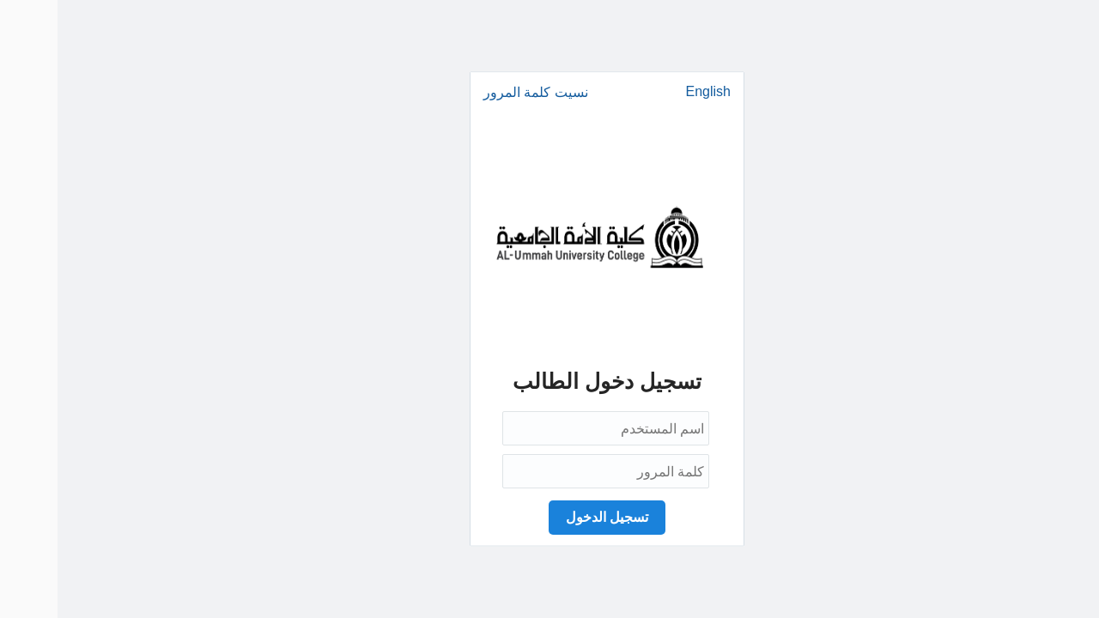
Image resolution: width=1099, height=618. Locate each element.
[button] (549, 518)
